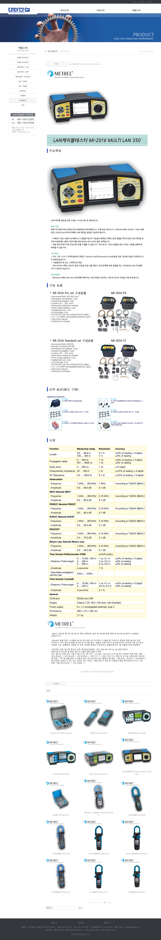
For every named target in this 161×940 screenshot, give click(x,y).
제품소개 (136, 10)
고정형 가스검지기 (23, 62)
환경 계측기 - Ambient (23, 77)
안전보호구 (22, 91)
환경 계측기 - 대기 (23, 72)
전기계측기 (22, 100)
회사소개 (65, 10)
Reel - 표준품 (23, 81)
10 (110, 902)
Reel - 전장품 (23, 86)
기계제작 (23, 96)
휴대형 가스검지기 (23, 58)
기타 (23, 105)
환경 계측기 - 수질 (23, 67)
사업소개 (100, 10)
